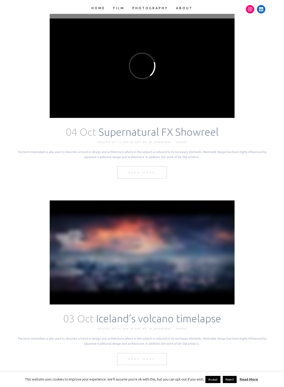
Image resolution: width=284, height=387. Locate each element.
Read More (142, 172)
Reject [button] (230, 379)
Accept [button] (213, 379)
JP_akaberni (159, 142)
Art (138, 142)
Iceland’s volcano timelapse (158, 318)
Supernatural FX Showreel (159, 132)
